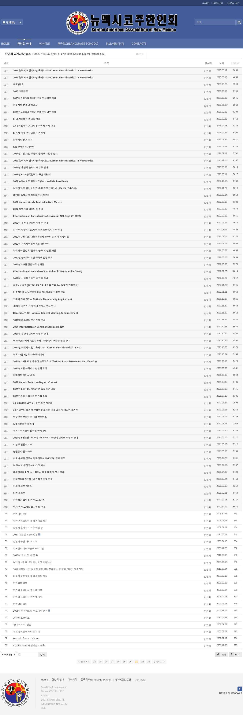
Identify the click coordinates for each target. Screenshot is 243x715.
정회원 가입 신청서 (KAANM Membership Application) (42, 299)
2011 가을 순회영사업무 (25, 534)
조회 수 (235, 63)
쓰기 (220, 654)
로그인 (205, 3)
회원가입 (218, 3)
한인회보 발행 (20, 583)
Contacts (139, 43)
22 (142, 662)
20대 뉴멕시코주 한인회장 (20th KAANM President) (40, 181)
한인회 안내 (24, 42)
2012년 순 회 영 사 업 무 (25, 555)
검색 (42, 654)
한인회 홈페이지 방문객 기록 (27, 590)
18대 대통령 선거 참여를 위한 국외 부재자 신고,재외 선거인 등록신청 (48, 569)
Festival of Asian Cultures (26, 638)
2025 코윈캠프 (20, 91)
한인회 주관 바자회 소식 (25, 541)
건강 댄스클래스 (21, 617)
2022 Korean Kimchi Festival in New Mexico (37, 202)
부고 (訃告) (18, 84)
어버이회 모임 (20, 513)
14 (94, 662)
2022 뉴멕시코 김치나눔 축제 (28, 209)
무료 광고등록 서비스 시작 (26, 631)
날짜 (221, 63)
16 (106, 662)
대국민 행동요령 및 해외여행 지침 (30, 520)
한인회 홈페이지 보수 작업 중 (28, 527)
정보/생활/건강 (115, 43)
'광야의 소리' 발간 (22, 624)
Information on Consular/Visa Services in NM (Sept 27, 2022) (47, 216)
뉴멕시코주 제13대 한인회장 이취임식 (32, 562)
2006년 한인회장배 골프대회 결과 (30, 610)
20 (130, 662)
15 (100, 662)
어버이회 (44, 43)
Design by (230, 693)
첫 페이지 (84, 662)
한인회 (207, 70)
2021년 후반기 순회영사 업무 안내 (30, 333)
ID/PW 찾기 (233, 3)
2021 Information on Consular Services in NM (38, 326)
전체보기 (12, 22)
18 (118, 662)
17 (112, 662)
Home (5, 43)
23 (148, 662)
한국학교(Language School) (77, 43)
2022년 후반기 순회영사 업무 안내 (30, 222)
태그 (234, 654)
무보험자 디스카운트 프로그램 (28, 548)
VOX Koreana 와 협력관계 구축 (29, 645)
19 (124, 662)
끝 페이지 (159, 662)
